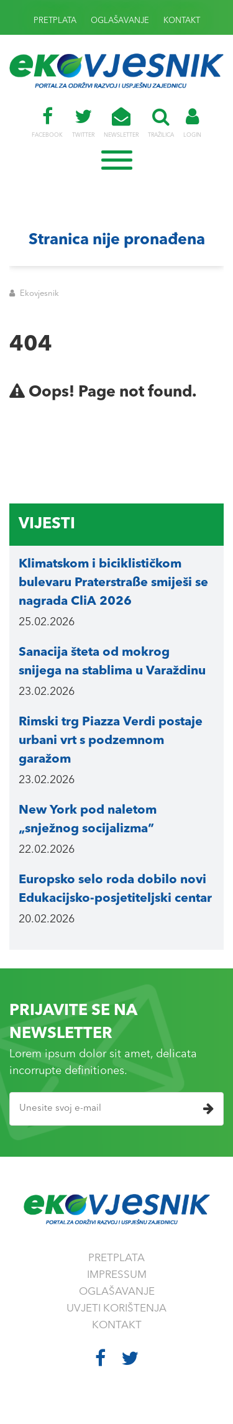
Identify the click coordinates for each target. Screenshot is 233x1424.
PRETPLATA (55, 21)
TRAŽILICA (161, 122)
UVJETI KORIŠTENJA (116, 1308)
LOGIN (192, 122)
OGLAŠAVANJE (120, 21)
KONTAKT (181, 21)
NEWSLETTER (121, 122)
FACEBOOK (47, 122)
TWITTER (83, 122)
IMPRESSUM (117, 1275)
